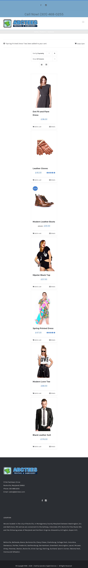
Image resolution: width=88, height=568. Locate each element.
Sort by (38, 53)
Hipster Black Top (41, 275)
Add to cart (37, 127)
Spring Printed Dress (43, 328)
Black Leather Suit (42, 435)
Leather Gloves (40, 168)
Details (53, 127)
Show (38, 59)
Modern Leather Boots (44, 222)
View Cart (81, 44)
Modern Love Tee (41, 382)
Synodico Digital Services (48, 566)
